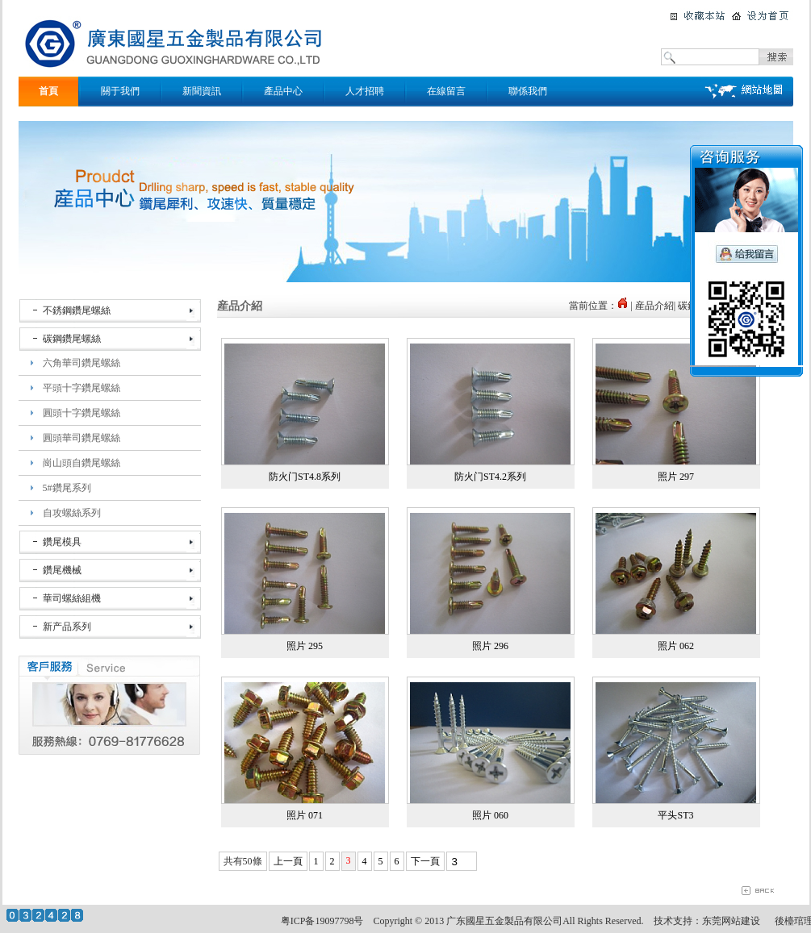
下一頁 (425, 861)
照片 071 (304, 815)
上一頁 (288, 861)
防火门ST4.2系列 (490, 476)
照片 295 (304, 646)
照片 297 (676, 476)
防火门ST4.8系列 (305, 476)
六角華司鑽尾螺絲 (81, 363)
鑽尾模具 (62, 542)
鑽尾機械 (62, 570)
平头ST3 (675, 815)
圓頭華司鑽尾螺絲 (81, 438)
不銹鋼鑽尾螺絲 (77, 310)
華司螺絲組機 (72, 598)
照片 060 (490, 815)
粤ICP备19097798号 (322, 921)
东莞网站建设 (731, 921)
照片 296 (490, 646)
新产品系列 (67, 626)
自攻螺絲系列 (72, 513)
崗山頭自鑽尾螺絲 (81, 463)
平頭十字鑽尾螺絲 (81, 388)
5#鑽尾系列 (67, 488)
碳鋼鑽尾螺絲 (72, 338)
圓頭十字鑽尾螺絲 (81, 413)
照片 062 (676, 646)
